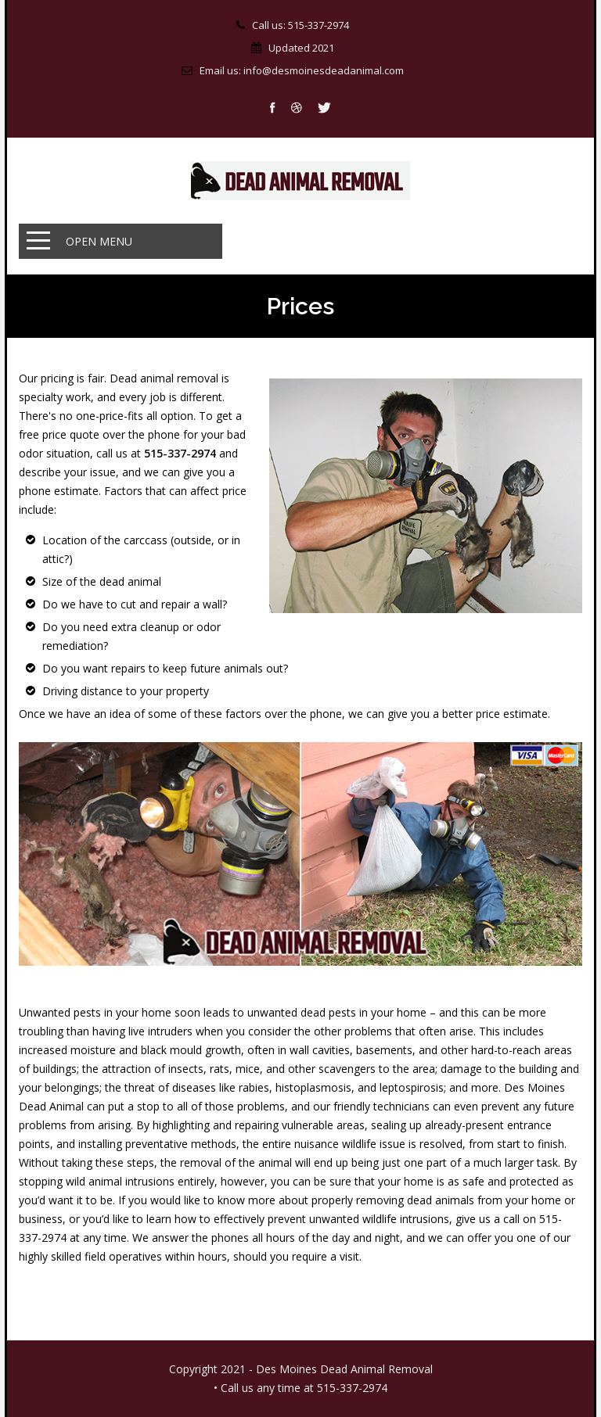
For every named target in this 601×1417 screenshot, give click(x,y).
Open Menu (99, 241)
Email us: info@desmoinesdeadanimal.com (302, 70)
